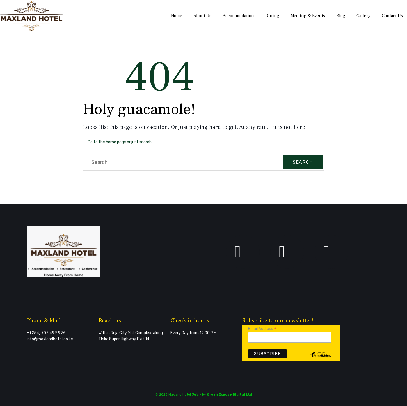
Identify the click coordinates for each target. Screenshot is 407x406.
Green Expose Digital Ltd (229, 394)
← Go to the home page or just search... (118, 142)
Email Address (262, 328)
